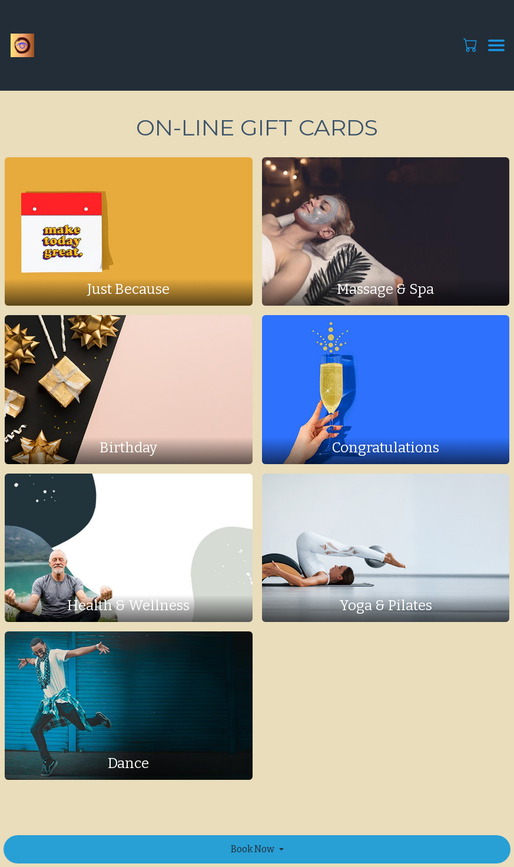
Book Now (252, 849)
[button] (471, 45)
